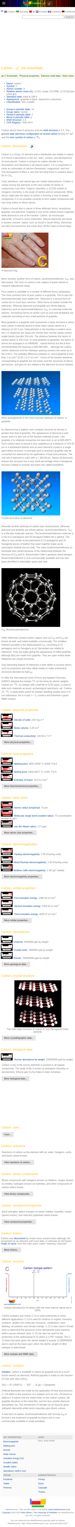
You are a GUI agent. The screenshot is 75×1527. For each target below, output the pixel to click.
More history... (11, 1250)
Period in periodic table (18, 114)
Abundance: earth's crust (14, 1471)
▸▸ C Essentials (9, 76)
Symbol (10, 86)
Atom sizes (68, 76)
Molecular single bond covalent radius (27, 816)
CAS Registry (13, 122)
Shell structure (13, 120)
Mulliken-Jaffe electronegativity (23, 870)
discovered (19, 1238)
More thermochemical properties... (22, 786)
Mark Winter (26, 1512)
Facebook (7, 1479)
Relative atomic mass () (19, 91)
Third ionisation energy (19, 914)
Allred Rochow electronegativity (23, 862)
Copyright (42, 1487)
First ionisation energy (19, 898)
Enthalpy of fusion (17, 780)
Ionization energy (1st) (13, 1458)
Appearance (12, 99)
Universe (12, 942)
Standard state (14, 96)
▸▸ (2, 11)
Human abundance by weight (23, 1059)
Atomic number (14, 89)
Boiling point (14, 772)
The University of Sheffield (45, 1512)
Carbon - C (39, 3)
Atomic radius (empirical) (20, 807)
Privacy (41, 1479)
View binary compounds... (17, 1194)
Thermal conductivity (18, 736)
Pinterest (7, 1487)
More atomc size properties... (19, 832)
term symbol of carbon (22, 137)
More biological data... (15, 1078)
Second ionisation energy (21, 906)
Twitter (6, 1483)
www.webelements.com (59, 1509)
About (41, 1483)
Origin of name (8, 1243)
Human (11, 958)
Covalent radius (10, 1462)
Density (6, 1450)
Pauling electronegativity (20, 854)
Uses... (7, 1134)
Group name (13, 112)
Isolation (6, 1372)
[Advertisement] (38, 42)
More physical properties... (18, 742)
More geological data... (16, 964)
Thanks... (42, 1492)
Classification (13, 102)
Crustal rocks (14, 950)
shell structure (50, 130)
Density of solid (15, 720)
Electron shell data (50, 76)
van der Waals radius (18, 826)
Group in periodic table (18, 109)
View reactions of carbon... (18, 1162)
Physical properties (29, 76)
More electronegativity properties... (22, 876)
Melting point (14, 764)
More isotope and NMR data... (19, 1354)
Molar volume (14, 728)
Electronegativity (10, 1441)
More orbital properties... (17, 920)
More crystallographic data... (19, 1038)
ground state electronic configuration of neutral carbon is (30, 134)
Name (9, 83)
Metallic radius (9, 1466)
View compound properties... (19, 1222)
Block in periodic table (17, 117)
